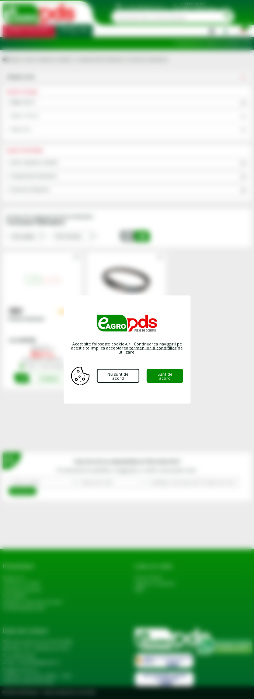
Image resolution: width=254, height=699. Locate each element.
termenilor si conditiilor (153, 348)
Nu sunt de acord (118, 376)
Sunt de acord (165, 376)
